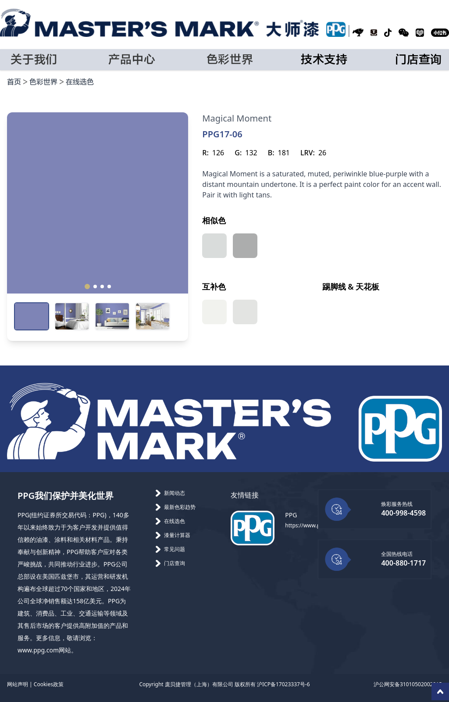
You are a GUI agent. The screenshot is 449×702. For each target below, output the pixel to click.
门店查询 (418, 59)
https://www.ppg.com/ (312, 525)
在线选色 (80, 82)
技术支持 (324, 59)
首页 (14, 82)
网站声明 (17, 684)
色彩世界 (43, 82)
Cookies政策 (49, 684)
